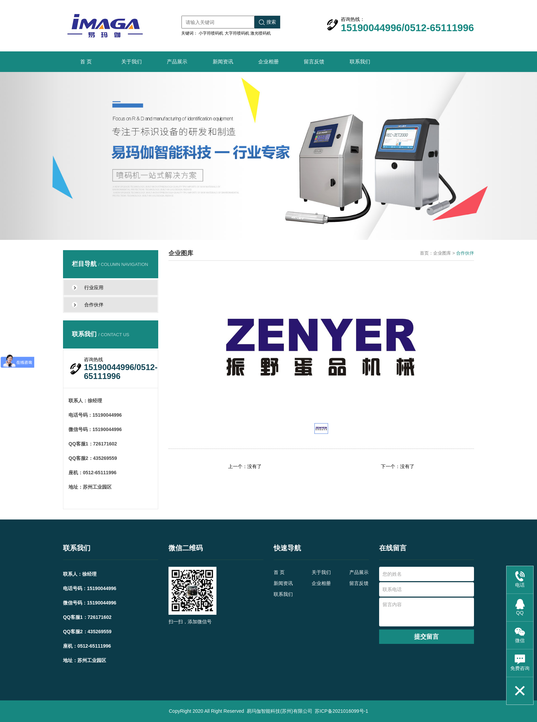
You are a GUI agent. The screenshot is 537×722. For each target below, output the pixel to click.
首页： (426, 253)
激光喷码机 (260, 33)
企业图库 (442, 253)
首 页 (86, 61)
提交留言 (426, 636)
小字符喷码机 (211, 33)
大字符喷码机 (237, 33)
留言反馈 (314, 61)
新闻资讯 (223, 61)
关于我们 (131, 61)
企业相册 (268, 61)
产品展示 (177, 61)
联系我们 (360, 61)
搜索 (267, 22)
